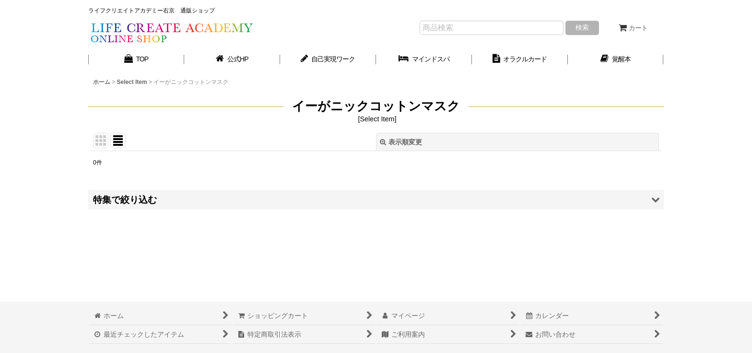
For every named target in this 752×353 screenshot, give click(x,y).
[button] (376, 200)
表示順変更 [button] (401, 142)
